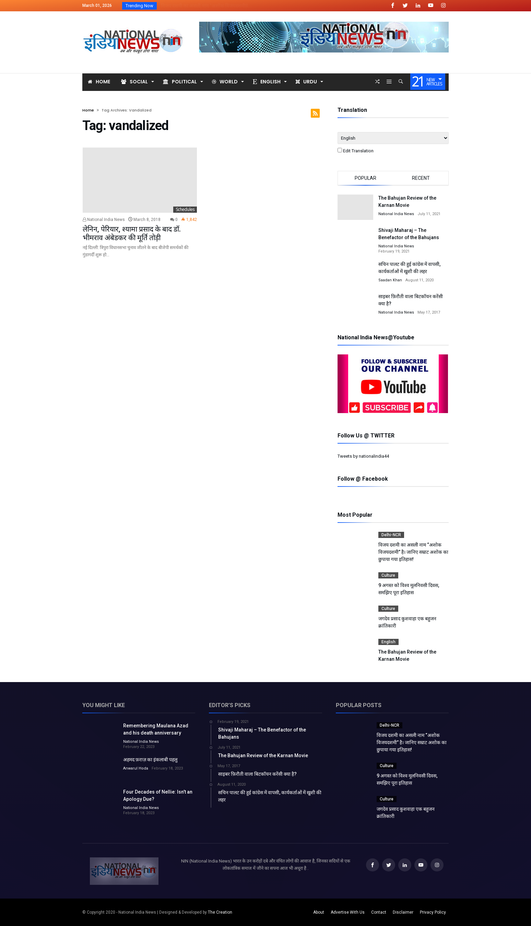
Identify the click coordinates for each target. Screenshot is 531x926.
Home (88, 110)
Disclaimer (403, 912)
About (318, 912)
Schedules (185, 209)
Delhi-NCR (391, 534)
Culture (388, 575)
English (388, 642)
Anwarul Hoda (135, 768)
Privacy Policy (433, 912)
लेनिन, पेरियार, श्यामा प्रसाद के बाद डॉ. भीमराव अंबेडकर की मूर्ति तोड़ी (132, 233)
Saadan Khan (390, 280)
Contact (378, 912)
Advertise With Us (348, 912)
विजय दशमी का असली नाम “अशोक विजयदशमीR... (205, 6)
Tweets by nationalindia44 (363, 456)
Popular (365, 178)
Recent (421, 178)
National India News (104, 219)
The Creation (220, 912)
